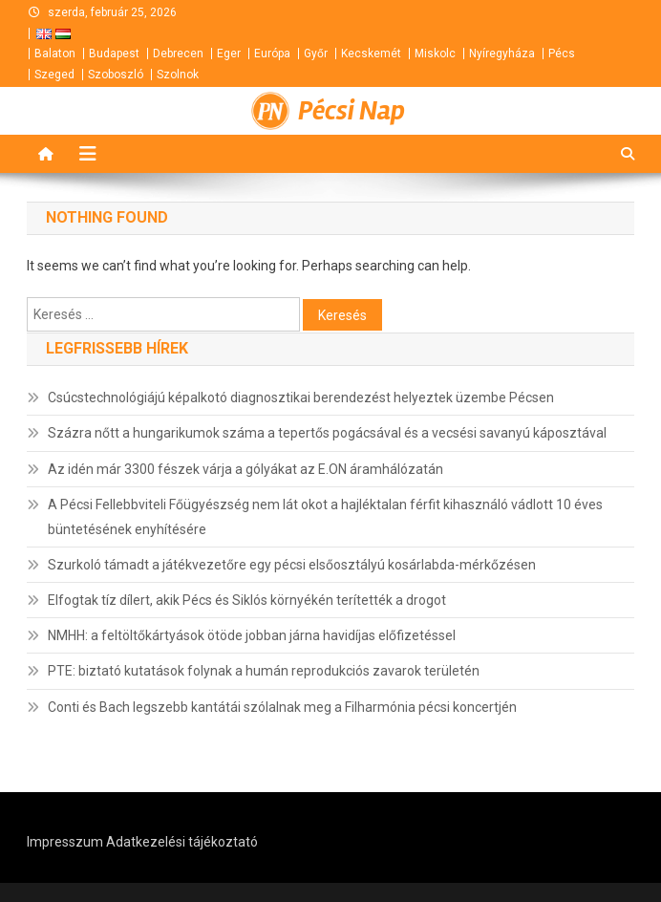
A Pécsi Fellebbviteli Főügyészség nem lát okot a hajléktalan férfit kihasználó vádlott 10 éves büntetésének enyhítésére (325, 517)
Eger (229, 53)
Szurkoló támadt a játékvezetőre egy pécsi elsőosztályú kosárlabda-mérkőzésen (292, 564)
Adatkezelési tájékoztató (182, 841)
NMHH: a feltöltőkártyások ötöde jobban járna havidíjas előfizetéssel (252, 635)
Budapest (114, 53)
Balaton (54, 53)
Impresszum (65, 841)
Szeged (54, 74)
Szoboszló (115, 74)
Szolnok (178, 74)
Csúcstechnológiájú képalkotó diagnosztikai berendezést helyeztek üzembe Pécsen (301, 397)
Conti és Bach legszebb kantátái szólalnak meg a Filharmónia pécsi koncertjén (282, 707)
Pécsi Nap (351, 111)
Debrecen (178, 53)
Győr (316, 53)
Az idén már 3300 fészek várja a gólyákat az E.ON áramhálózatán (245, 469)
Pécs (561, 53)
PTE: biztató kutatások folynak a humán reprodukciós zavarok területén (264, 670)
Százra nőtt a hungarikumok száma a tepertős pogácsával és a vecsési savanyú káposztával (327, 432)
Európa (272, 53)
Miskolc (435, 53)
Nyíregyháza (502, 53)
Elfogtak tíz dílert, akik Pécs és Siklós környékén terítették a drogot (247, 600)
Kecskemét (371, 53)
